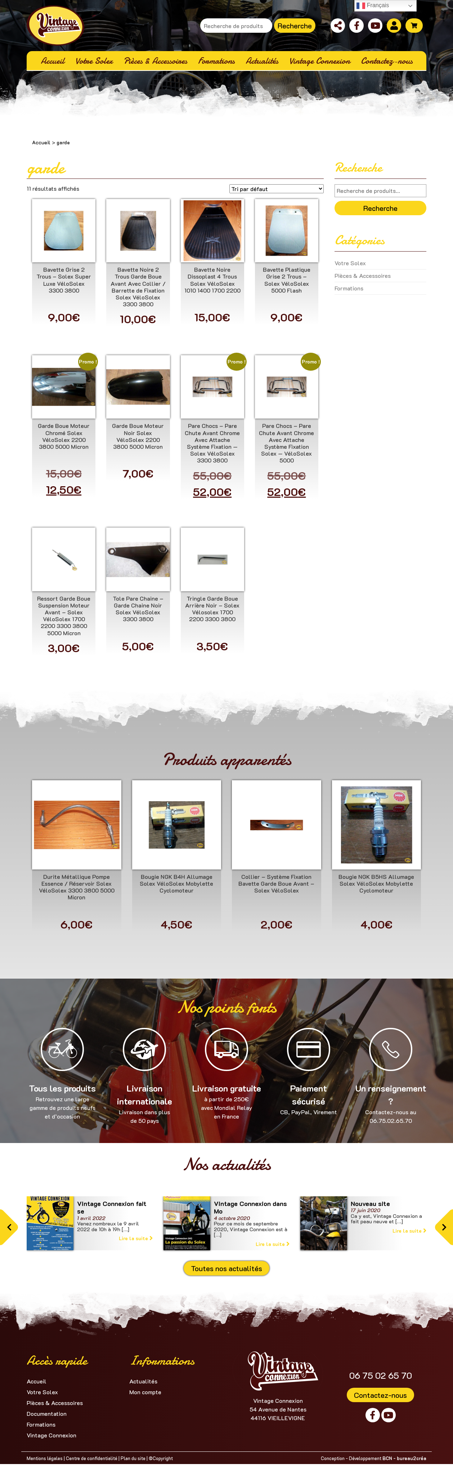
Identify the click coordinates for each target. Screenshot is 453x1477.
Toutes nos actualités (226, 1268)
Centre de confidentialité (91, 1458)
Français (372, 5)
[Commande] (276, 188)
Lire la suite (136, 1238)
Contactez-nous (380, 1395)
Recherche (295, 25)
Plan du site (133, 1458)
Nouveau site (370, 1203)
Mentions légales (45, 1458)
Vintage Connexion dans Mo (250, 1207)
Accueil (41, 142)
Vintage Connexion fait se (112, 1207)
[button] (9, 1227)
